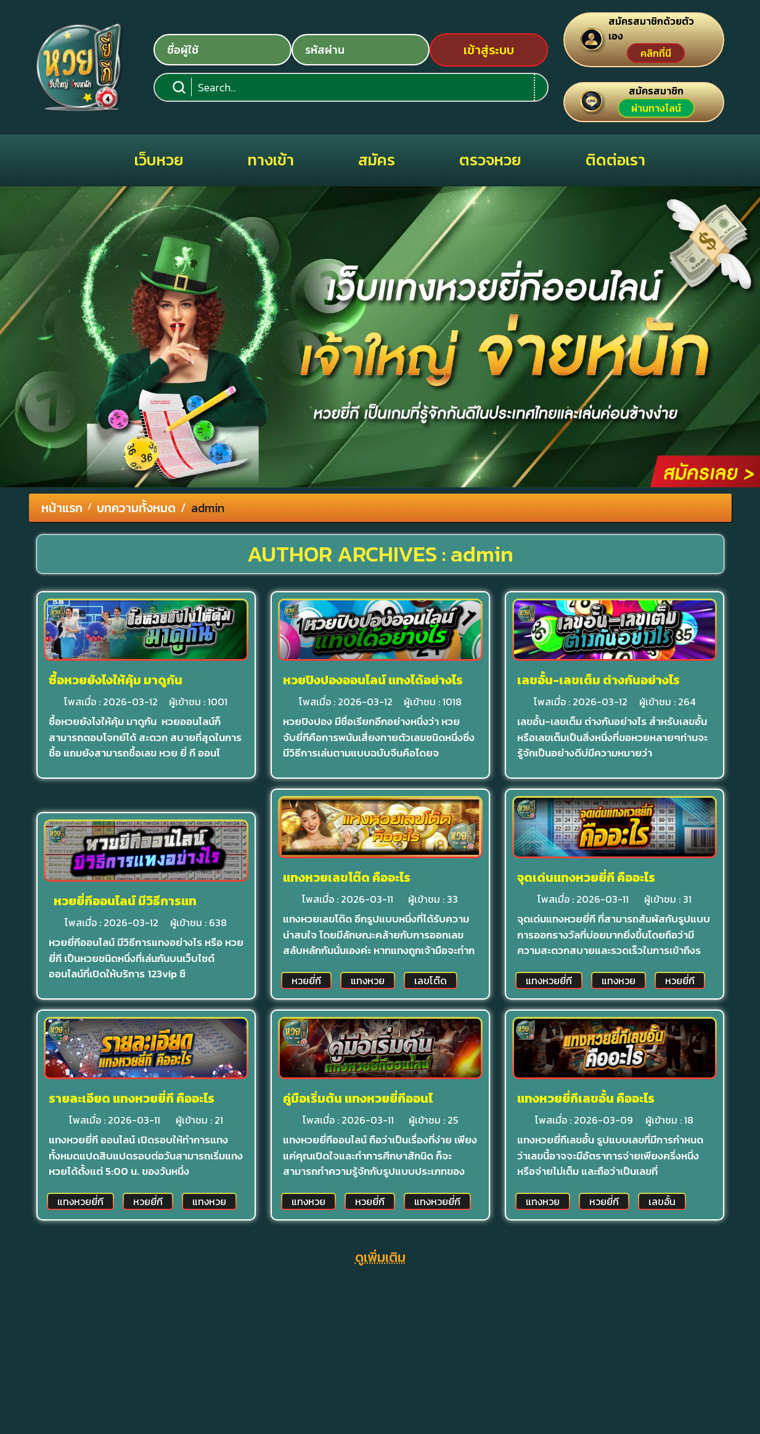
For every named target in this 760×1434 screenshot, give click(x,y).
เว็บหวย (159, 160)
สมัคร (376, 160)
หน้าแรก (62, 508)
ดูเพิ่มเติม (380, 1257)
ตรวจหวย (490, 160)
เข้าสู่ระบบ (489, 50)
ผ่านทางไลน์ (656, 108)
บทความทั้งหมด (136, 508)
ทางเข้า (271, 160)
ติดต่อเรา (615, 160)
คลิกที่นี (655, 53)
